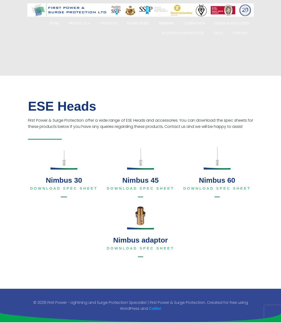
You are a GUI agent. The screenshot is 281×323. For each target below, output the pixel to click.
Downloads (196, 20)
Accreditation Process (184, 30)
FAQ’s (219, 30)
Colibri (155, 309)
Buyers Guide (140, 20)
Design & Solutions (233, 20)
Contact (242, 30)
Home (56, 20)
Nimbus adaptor (140, 240)
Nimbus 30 (64, 180)
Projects (110, 20)
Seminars (168, 20)
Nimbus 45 (140, 180)
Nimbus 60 (217, 180)
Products (81, 20)
